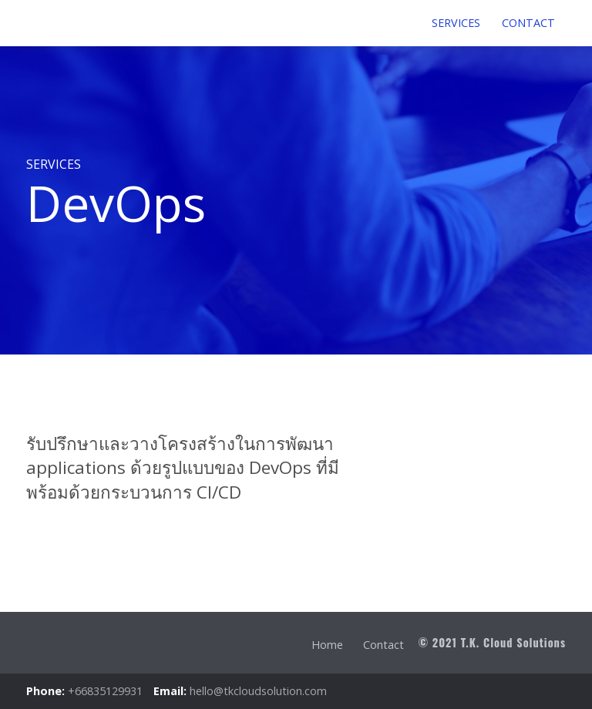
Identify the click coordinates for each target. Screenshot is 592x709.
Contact (383, 644)
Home (327, 644)
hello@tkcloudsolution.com (258, 691)
